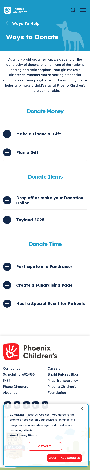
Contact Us (11, 368)
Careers (54, 368)
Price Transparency (63, 380)
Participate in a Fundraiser (44, 266)
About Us (10, 393)
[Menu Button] (83, 10)
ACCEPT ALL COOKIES (64, 457)
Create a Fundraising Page (44, 285)
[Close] (81, 408)
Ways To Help (26, 23)
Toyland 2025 (30, 219)
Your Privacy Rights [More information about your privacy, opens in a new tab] (23, 435)
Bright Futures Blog (63, 374)
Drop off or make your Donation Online (49, 200)
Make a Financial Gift (38, 133)
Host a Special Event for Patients (50, 303)
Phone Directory (15, 387)
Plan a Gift (27, 152)
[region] (46, 435)
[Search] (73, 10)
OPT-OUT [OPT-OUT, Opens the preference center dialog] (44, 446)
